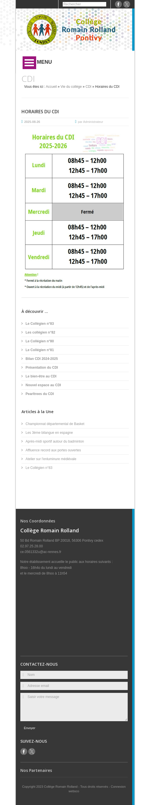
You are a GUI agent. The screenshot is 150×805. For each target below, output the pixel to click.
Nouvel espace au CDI (43, 385)
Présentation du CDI (42, 368)
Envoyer (29, 728)
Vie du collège (71, 87)
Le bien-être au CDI (41, 376)
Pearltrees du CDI (40, 394)
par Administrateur (90, 121)
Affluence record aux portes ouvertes (53, 450)
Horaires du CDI (40, 111)
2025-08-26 (32, 121)
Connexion (118, 786)
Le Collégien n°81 (40, 350)
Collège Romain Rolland (61, 786)
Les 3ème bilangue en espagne (49, 433)
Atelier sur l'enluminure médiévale (51, 459)
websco (74, 791)
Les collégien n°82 (40, 332)
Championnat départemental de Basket (55, 424)
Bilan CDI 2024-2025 (42, 359)
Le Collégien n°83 (40, 324)
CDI (89, 87)
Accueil (51, 87)
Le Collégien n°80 (40, 341)
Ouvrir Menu (29, 62)
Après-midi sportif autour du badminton (55, 441)
